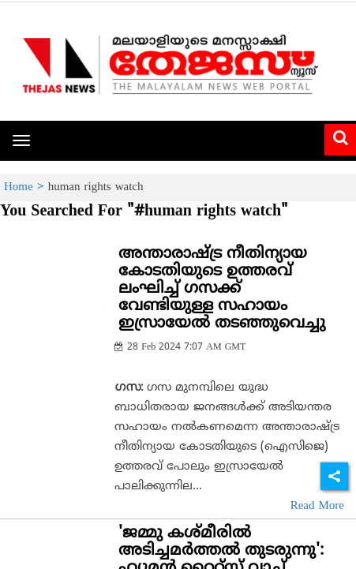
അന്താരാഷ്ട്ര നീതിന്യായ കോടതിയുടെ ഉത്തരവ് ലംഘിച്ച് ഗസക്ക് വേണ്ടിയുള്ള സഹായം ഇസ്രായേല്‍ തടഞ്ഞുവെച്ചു (221, 289)
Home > (26, 187)
